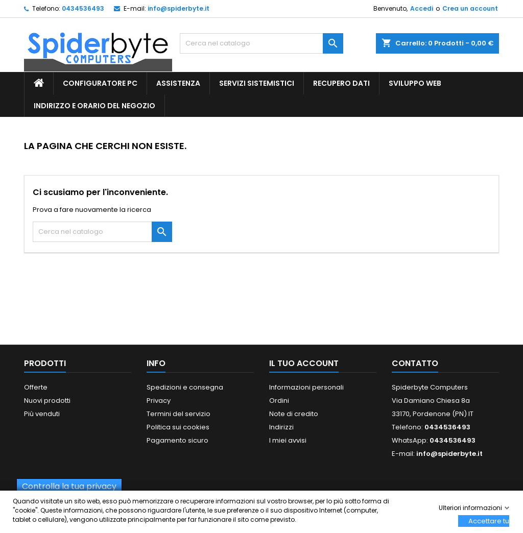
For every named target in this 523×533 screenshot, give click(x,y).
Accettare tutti (488, 521)
